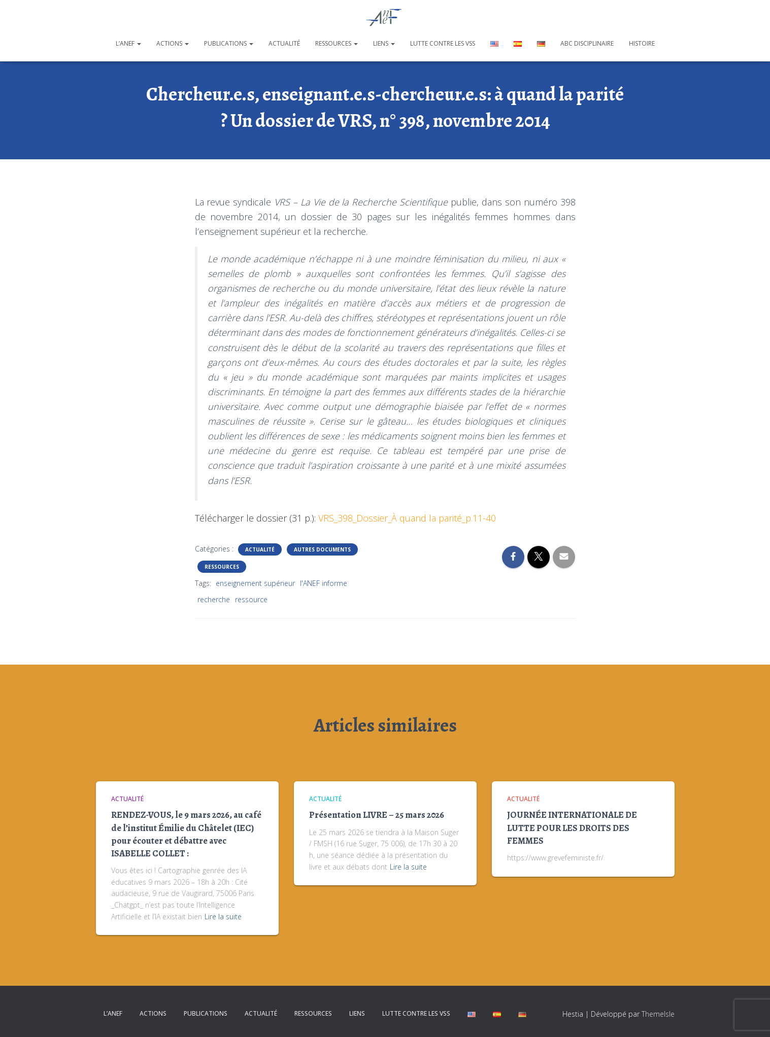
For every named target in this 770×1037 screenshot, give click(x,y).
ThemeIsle (658, 1014)
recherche (213, 599)
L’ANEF (128, 43)
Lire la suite (223, 916)
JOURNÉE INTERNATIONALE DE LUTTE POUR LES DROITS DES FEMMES (572, 827)
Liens (384, 43)
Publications (228, 43)
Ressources (336, 43)
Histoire (642, 43)
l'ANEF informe (323, 583)
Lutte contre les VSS (442, 43)
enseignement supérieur (255, 583)
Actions (172, 43)
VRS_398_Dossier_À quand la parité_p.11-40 (407, 518)
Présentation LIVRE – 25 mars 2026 (376, 815)
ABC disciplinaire (587, 43)
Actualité (284, 43)
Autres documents (322, 549)
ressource (251, 599)
